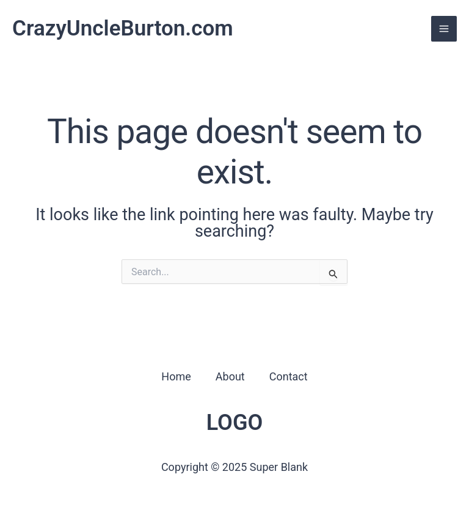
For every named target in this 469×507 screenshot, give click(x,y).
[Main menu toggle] (444, 29)
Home (176, 376)
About (230, 376)
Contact (288, 376)
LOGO (234, 422)
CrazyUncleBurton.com (122, 28)
